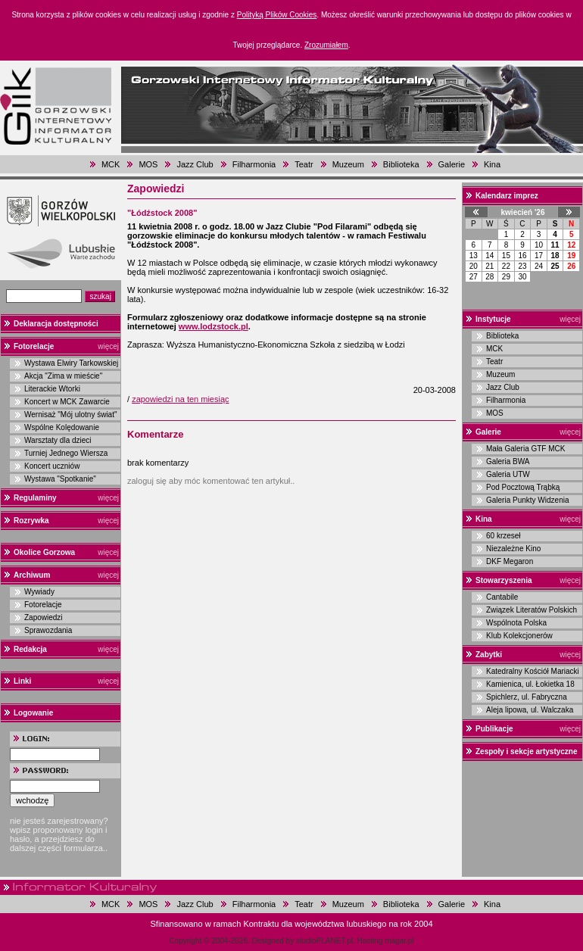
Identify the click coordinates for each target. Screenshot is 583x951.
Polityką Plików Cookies (277, 15)
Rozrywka (31, 520)
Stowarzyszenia (503, 580)
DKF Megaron (509, 561)
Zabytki (488, 654)
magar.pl (399, 941)
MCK (110, 164)
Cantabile (502, 597)
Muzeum (348, 164)
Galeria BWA (507, 461)
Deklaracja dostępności (56, 324)
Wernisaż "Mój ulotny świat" (70, 414)
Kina (492, 164)
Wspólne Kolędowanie (61, 427)
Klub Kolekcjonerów (519, 635)
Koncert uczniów (52, 466)
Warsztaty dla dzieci (58, 440)
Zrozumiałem (326, 45)
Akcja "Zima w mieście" (63, 376)
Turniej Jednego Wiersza (66, 453)
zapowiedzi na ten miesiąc (180, 399)
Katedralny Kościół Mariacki (532, 671)
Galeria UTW (508, 474)
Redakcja (30, 649)
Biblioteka (401, 164)
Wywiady (39, 592)
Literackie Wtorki (52, 389)
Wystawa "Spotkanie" (60, 479)
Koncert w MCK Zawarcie (67, 402)
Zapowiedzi (43, 617)
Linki (22, 681)
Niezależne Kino (513, 548)
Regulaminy (35, 498)
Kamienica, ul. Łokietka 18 (530, 684)
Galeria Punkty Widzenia (527, 500)
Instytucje (493, 319)
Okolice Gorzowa (44, 552)
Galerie (451, 164)
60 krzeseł (503, 536)
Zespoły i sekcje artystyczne (526, 751)
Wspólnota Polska (516, 623)
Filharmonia (254, 164)
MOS (148, 164)
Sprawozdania (48, 630)
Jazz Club (194, 164)
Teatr (304, 164)
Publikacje (494, 729)
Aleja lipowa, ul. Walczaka (529, 710)
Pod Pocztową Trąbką (523, 487)
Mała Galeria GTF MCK (525, 448)
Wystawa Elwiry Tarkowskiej (71, 363)
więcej (108, 346)
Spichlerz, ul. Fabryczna (526, 697)
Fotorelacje (34, 346)
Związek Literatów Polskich (531, 610)
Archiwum (32, 575)
